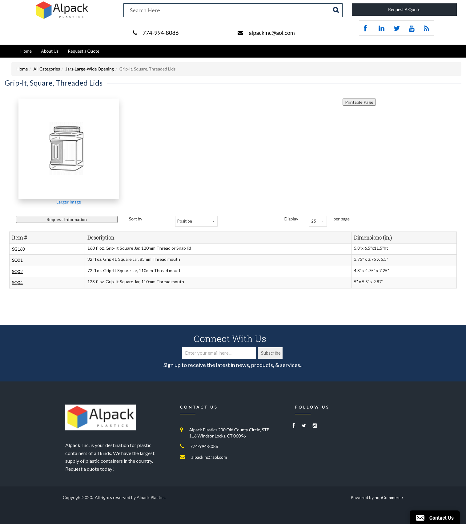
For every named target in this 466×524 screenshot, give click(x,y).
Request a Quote (83, 51)
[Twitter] (303, 426)
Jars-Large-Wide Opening (90, 68)
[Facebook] (294, 426)
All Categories (47, 68)
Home (26, 51)
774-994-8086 (161, 32)
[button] (435, 517)
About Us (49, 51)
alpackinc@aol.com (272, 32)
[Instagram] (315, 426)
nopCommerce (389, 497)
